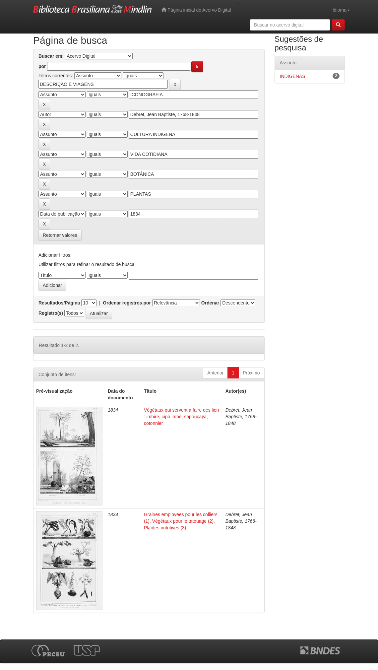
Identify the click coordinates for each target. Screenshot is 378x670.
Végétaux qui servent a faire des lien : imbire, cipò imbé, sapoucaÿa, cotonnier (181, 416)
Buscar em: (51, 56)
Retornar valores (60, 235)
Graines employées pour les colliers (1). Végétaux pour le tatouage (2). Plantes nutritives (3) (181, 521)
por (42, 66)
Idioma (341, 10)
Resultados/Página (59, 302)
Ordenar (210, 302)
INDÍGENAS (292, 76)
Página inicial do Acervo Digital (196, 10)
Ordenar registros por (127, 302)
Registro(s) (50, 313)
